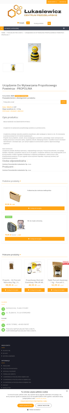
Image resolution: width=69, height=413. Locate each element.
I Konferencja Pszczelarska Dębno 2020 (16, 377)
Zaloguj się (6, 350)
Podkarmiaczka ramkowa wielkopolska (39, 190)
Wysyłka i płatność (9, 371)
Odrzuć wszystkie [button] (43, 405)
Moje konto (52, 2)
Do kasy (63, 2)
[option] (11, 276)
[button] (34, 401)
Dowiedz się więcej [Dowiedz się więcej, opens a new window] (41, 398)
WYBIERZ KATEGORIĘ (11, 28)
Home (3, 32)
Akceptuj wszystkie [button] (26, 405)
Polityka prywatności (10, 368)
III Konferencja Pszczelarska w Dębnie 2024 (17, 382)
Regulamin (6, 366)
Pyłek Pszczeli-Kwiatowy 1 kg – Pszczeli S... (57, 281)
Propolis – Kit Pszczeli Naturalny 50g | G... (11, 281)
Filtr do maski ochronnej (34, 221)
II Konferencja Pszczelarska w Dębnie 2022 (17, 379)
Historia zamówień (9, 356)
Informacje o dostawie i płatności (12, 111)
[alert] (34, 401)
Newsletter (7, 388)
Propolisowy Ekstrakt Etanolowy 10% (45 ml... (34, 281)
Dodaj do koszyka (35, 208)
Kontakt (5, 385)
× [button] (67, 391)
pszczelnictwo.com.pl (15, 32)
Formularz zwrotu (9, 374)
